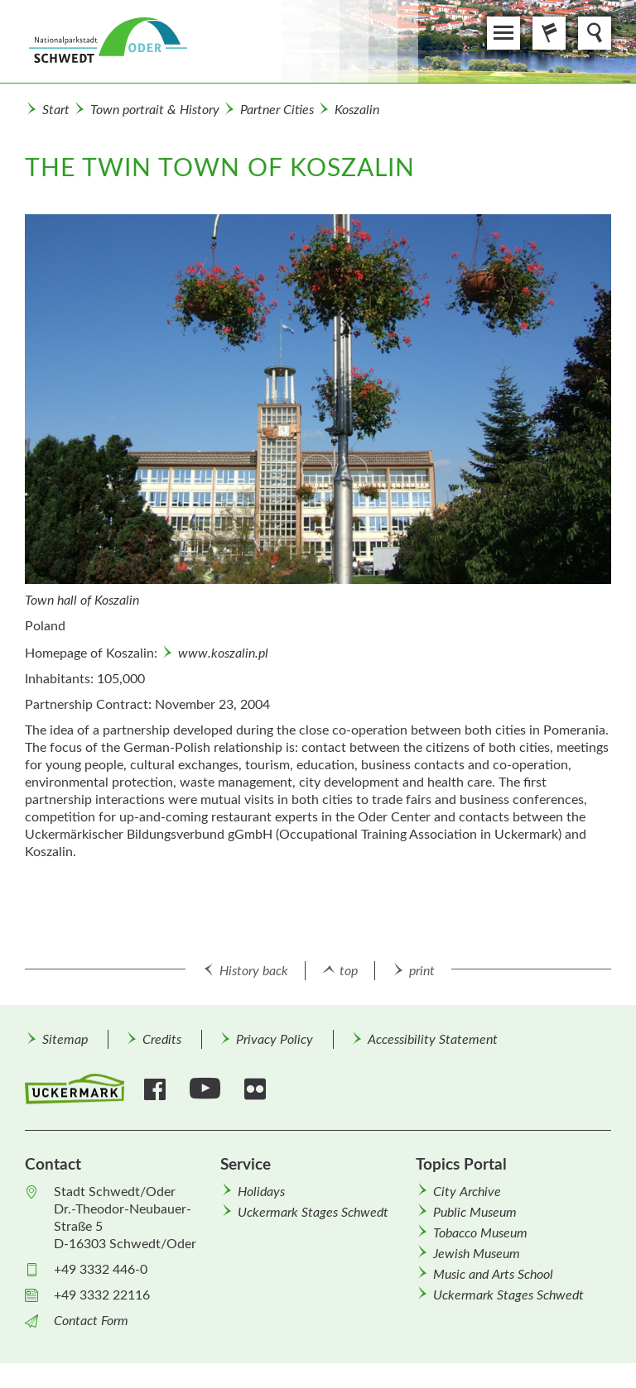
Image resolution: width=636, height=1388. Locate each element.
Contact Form (91, 1321)
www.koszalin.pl (223, 653)
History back (253, 971)
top (349, 971)
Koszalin (357, 110)
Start (56, 110)
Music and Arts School (493, 1274)
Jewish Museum (476, 1254)
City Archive (467, 1192)
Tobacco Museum (480, 1233)
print (422, 971)
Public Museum (475, 1212)
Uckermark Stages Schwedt (313, 1212)
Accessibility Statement (433, 1039)
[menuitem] (64, 1039)
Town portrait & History (154, 110)
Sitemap (65, 1039)
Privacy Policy (274, 1039)
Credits (161, 1039)
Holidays (261, 1192)
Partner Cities (277, 110)
